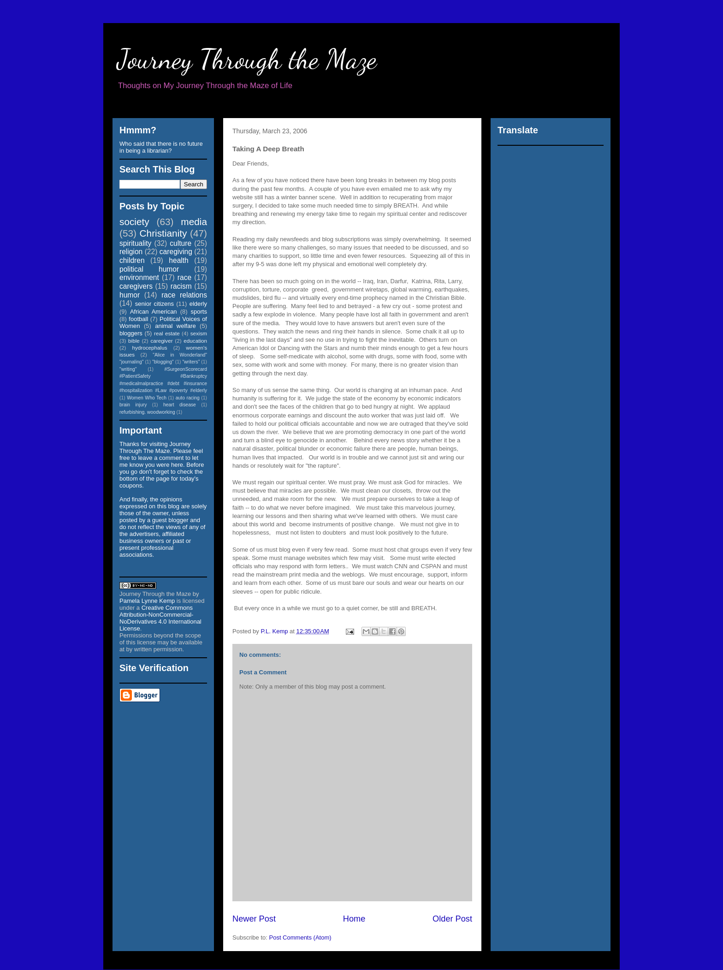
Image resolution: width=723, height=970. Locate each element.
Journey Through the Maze (247, 59)
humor (129, 295)
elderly (198, 303)
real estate (167, 333)
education (195, 341)
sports (199, 311)
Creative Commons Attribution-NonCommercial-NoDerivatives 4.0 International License (160, 618)
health (179, 260)
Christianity (163, 233)
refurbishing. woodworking (147, 412)
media (194, 221)
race (184, 277)
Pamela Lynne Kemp (147, 600)
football (138, 318)
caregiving (176, 252)
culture (180, 243)
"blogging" (163, 361)
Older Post (452, 918)
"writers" (191, 361)
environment (139, 277)
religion (130, 252)
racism (181, 286)
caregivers (136, 286)
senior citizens (154, 303)
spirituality (135, 243)
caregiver (162, 341)
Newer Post (254, 918)
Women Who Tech (146, 397)
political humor (149, 269)
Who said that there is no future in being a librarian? (161, 147)
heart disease (179, 404)
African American (153, 311)
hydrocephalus (149, 348)
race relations (184, 295)
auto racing (188, 397)
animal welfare (175, 325)
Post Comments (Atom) (300, 937)
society (134, 221)
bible (134, 341)
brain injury (133, 404)
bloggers (130, 333)
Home (354, 918)
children (132, 260)
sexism (198, 333)
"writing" (127, 369)
